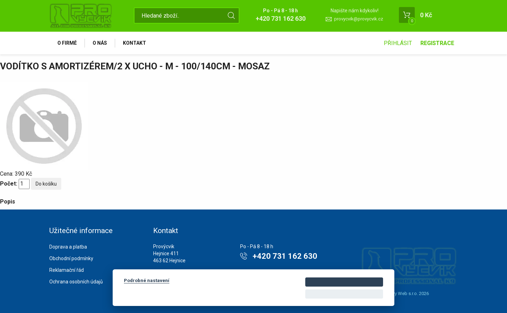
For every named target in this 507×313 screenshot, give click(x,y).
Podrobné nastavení (146, 280)
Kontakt (134, 43)
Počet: (8, 183)
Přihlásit (398, 43)
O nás (100, 43)
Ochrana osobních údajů (76, 281)
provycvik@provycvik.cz (358, 18)
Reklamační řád (66, 270)
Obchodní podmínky (71, 258)
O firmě (67, 43)
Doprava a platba (68, 247)
